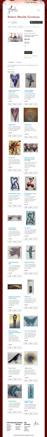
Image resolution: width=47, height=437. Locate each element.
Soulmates (28, 228)
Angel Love (28, 296)
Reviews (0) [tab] (19, 62)
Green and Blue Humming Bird (29, 91)
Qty (25, 45)
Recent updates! (9, 428)
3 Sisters (20, 27)
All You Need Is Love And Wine (30, 194)
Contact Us (18, 426)
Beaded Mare (12, 401)
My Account (27, 426)
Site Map (18, 429)
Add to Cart (28, 52)
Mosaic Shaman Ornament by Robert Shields (15, 332)
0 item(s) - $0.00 (36, 22)
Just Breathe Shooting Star (12, 228)
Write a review (27, 57)
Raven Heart (12, 368)
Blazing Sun (28, 124)
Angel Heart (12, 124)
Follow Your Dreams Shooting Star (14, 297)
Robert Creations (9, 425)
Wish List (26, 430)
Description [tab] (11, 62)
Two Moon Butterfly (30, 331)
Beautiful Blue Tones (15, 193)
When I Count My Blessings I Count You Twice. (29, 159)
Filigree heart (28, 368)
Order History (26, 428)
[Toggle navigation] (38, 10)
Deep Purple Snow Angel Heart (14, 91)
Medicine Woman (30, 262)
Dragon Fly (12, 157)
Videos (8, 430)
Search (14, 27)
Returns (18, 428)
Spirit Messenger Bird (13, 262)
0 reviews (34, 56)
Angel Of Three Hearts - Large (29, 401)
